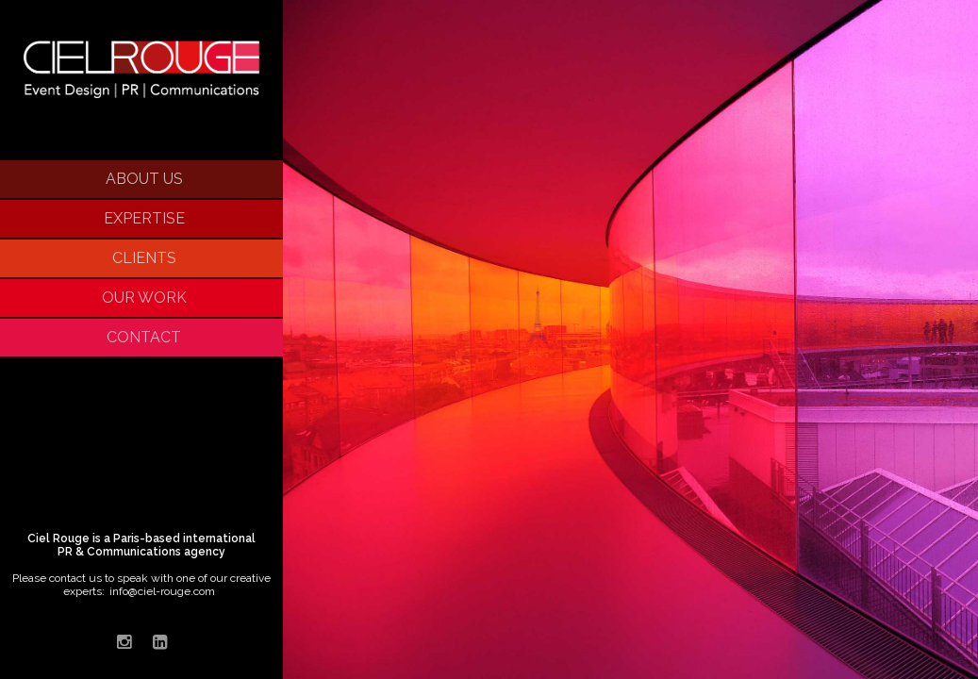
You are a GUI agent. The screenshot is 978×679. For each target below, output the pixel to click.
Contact (144, 337)
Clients (144, 258)
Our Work (144, 297)
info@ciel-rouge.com (162, 591)
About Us (144, 179)
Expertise (144, 218)
